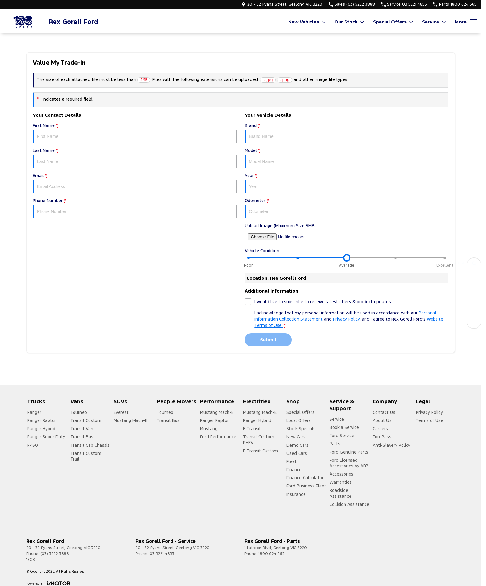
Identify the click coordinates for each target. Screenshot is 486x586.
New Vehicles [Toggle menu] (307, 22)
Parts (335, 443)
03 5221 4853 (162, 553)
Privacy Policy (429, 412)
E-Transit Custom (260, 451)
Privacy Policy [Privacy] (346, 319)
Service (337, 419)
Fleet (291, 461)
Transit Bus (81, 437)
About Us (382, 420)
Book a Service (344, 427)
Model (346, 158)
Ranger (34, 412)
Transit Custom (85, 420)
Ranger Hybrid (41, 428)
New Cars (295, 437)
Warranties (341, 482)
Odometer (346, 208)
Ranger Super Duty (46, 437)
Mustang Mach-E (130, 420)
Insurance (296, 494)
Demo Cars (297, 445)
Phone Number (135, 208)
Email (135, 183)
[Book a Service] (474, 279)
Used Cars (296, 453)
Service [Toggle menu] (434, 22)
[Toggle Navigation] (466, 22)
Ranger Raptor (41, 420)
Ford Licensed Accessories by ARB (349, 463)
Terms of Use (429, 420)
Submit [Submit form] (268, 340)
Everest (121, 412)
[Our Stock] (474, 265)
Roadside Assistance (340, 493)
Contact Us (384, 412)
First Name (135, 133)
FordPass (382, 437)
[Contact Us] (474, 321)
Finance (294, 469)
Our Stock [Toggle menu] (350, 22)
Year (346, 183)
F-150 (32, 445)
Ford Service (342, 435)
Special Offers (300, 412)
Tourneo (78, 412)
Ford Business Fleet (306, 486)
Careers (380, 428)
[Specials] (474, 293)
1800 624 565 (271, 553)
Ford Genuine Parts (349, 452)
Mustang (208, 428)
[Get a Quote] (474, 307)
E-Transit (252, 428)
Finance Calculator (305, 478)
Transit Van (81, 428)
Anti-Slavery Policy (391, 445)
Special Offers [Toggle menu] (393, 22)
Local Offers (298, 420)
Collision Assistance (349, 504)
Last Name (135, 158)
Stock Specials (300, 428)
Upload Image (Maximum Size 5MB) (346, 233)
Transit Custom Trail (85, 456)
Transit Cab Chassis (90, 445)
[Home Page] (23, 22)
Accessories (341, 474)
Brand (346, 133)
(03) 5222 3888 (54, 553)
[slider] (346, 258)
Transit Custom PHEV (258, 439)
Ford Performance (218, 437)
